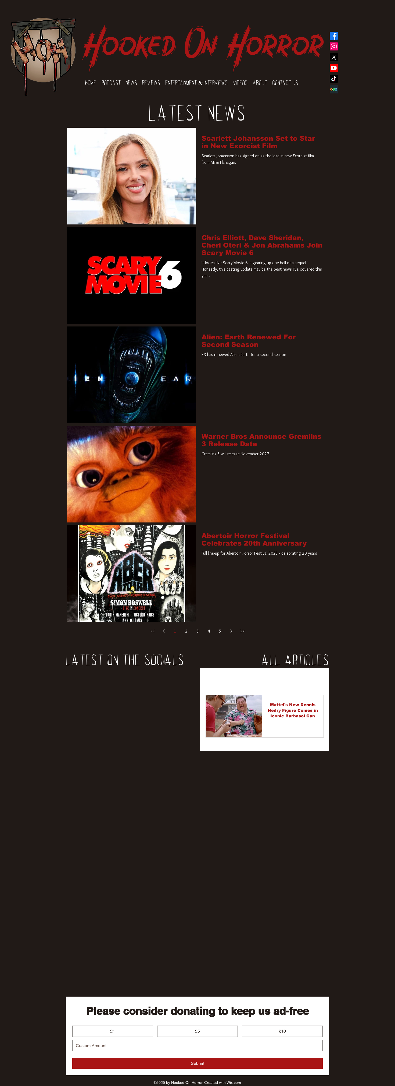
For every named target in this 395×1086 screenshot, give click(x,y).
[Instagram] (334, 46)
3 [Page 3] (197, 631)
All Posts (214, 679)
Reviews (263, 679)
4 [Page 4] (209, 631)
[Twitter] (334, 57)
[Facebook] (334, 36)
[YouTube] (334, 68)
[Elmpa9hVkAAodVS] (334, 89)
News (239, 679)
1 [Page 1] (175, 631)
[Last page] (242, 631)
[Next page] (231, 631)
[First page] (152, 631)
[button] (316, 679)
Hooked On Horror (202, 38)
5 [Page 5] (220, 631)
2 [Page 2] (186, 631)
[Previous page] (163, 631)
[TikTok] (334, 79)
